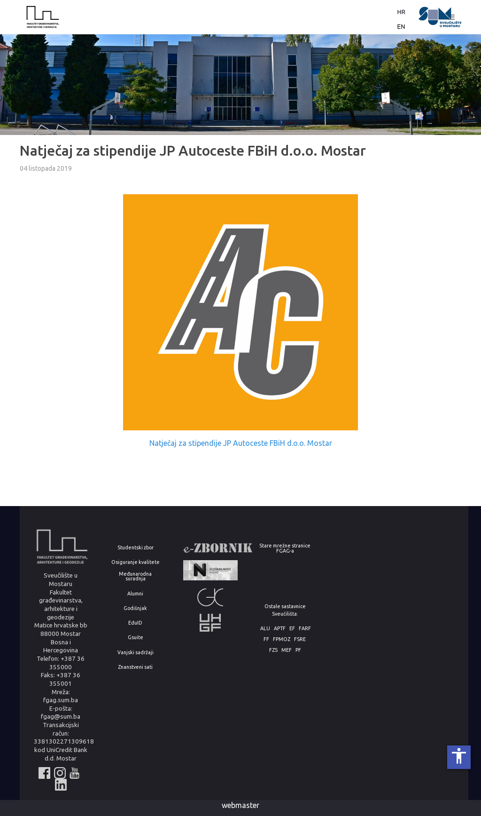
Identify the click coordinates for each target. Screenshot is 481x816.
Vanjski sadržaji (135, 652)
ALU (265, 628)
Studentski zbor (135, 547)
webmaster (240, 805)
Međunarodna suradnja (135, 576)
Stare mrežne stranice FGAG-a (284, 548)
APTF (280, 628)
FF (266, 639)
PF (298, 650)
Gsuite (135, 637)
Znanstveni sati (135, 667)
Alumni (135, 593)
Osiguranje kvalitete (135, 562)
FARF (305, 628)
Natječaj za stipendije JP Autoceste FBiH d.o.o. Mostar (240, 443)
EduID (135, 623)
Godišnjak (135, 608)
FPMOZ (281, 639)
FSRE (300, 639)
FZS (273, 650)
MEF (286, 650)
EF (292, 628)
